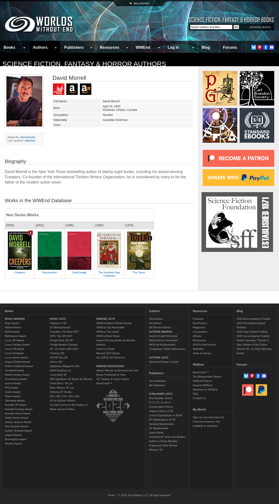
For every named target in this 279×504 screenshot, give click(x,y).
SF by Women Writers (62, 400)
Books (9, 47)
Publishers (74, 47)
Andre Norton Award (16, 417)
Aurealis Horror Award (17, 413)
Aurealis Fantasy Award (18, 409)
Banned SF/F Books (108, 353)
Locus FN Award (14, 348)
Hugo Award (12, 323)
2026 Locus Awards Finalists (253, 336)
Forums (230, 47)
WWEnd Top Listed (107, 331)
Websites (198, 348)
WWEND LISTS (105, 318)
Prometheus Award (16, 379)
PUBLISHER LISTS (160, 393)
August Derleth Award (17, 361)
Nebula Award (13, 327)
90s (77, 396)
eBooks (197, 336)
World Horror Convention (163, 340)
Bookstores (199, 340)
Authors (40, 47)
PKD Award (11, 387)
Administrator (28, 137)
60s (58, 396)
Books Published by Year (110, 374)
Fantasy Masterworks (161, 424)
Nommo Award (13, 443)
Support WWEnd (202, 385)
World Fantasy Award (17, 374)
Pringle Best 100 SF (61, 340)
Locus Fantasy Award (17, 344)
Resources (109, 47)
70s (64, 396)
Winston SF (156, 449)
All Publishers (157, 385)
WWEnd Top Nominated (110, 327)
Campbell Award (14, 370)
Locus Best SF (58, 374)
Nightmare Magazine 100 (64, 366)
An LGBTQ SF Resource (110, 357)
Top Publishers (157, 380)
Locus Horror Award (16, 357)
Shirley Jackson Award (18, 422)
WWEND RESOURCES (110, 366)
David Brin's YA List (61, 383)
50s (52, 396)
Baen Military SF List (62, 387)
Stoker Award (12, 396)
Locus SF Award (14, 340)
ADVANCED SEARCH (260, 27)
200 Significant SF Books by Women (71, 379)
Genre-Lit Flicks (105, 348)
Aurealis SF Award (15, 404)
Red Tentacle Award (16, 426)
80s (71, 396)
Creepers (19, 272)
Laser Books (156, 432)
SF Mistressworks (60, 327)
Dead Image (79, 272)
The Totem (139, 272)
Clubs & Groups (202, 353)
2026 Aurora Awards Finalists (253, 318)
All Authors (155, 323)
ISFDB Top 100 (58, 357)
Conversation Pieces (161, 406)
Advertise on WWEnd (205, 389)
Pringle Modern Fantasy (64, 344)
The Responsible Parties (207, 376)
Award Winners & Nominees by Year (117, 370)
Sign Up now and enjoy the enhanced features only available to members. (208, 421)
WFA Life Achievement (162, 344)
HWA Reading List (60, 370)
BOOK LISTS (58, 318)
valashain (30, 140)
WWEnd (143, 47)
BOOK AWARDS (15, 318)
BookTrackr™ (104, 383)
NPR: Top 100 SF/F (61, 336)
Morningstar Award (16, 439)
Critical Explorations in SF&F (165, 415)
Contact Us (199, 398)
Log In (173, 47)
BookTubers (200, 323)
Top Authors (156, 318)
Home (111, 495)
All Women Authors (160, 327)
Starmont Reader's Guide (164, 361)
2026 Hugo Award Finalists (252, 331)
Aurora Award (13, 383)
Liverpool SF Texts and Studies (167, 436)
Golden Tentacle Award (18, 430)
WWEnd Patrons (202, 380)
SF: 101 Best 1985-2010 (64, 348)
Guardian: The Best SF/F (64, 331)
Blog (206, 47)
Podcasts (198, 318)
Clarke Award (12, 391)
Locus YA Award (14, 353)
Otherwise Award (15, 400)
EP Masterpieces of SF (162, 419)
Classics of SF (58, 323)
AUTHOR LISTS (158, 357)
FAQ (195, 393)
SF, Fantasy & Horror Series (112, 379)
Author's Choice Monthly (163, 441)
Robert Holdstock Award (19, 366)
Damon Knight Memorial (163, 336)
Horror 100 (56, 361)
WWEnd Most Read (107, 336)
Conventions (200, 331)
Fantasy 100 (57, 353)
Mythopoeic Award (15, 336)
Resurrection (49, 272)
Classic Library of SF (161, 411)
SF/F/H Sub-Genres (204, 344)
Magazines (199, 327)
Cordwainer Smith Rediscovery (167, 348)
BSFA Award (12, 331)
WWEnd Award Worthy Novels (114, 323)
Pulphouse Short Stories (163, 445)
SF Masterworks (158, 428)
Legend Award (13, 435)
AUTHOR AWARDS (160, 331)
